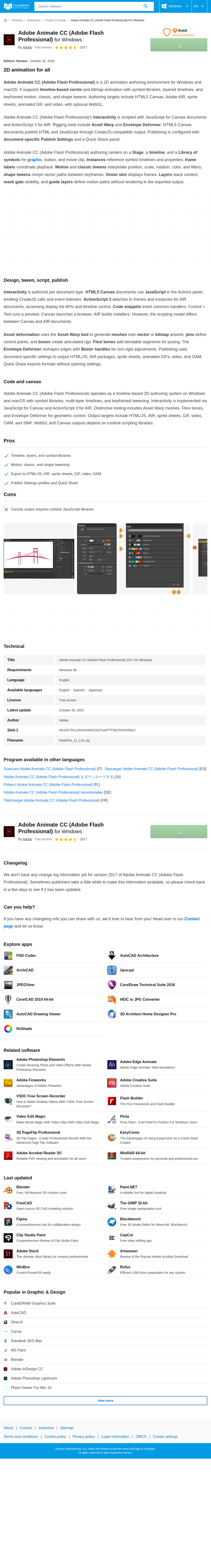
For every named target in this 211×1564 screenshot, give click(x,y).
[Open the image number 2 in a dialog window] (154, 558)
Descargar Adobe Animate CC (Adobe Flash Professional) (151, 769)
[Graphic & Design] (55, 20)
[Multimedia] (33, 20)
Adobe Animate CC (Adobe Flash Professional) (61, 828)
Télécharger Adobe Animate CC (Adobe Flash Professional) (52, 800)
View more (105, 1400)
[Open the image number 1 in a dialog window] (97, 558)
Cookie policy (55, 1437)
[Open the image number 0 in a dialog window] (39, 559)
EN (199, 6)
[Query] (94, 6)
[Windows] (17, 20)
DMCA (141, 1437)
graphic (34, 159)
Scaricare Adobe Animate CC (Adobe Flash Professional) (50, 769)
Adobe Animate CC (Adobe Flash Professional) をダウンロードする (58, 777)
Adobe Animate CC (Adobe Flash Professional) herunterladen (53, 792)
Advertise (46, 1428)
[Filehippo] (16, 6)
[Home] (5, 20)
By (25, 47)
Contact (26, 1428)
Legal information (115, 1437)
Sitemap (67, 1428)
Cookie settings (165, 1437)
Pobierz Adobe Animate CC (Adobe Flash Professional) (48, 785)
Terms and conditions (21, 1437)
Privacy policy (84, 1437)
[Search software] (145, 6)
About (8, 1428)
